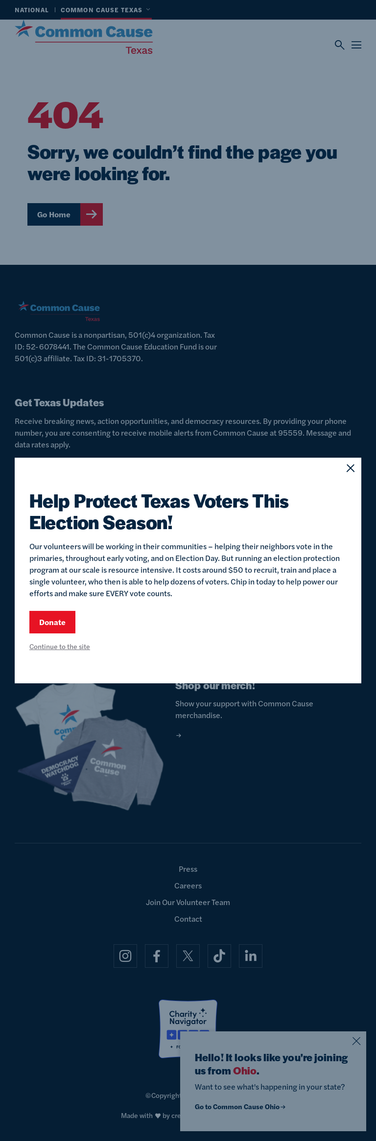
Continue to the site (59, 646)
